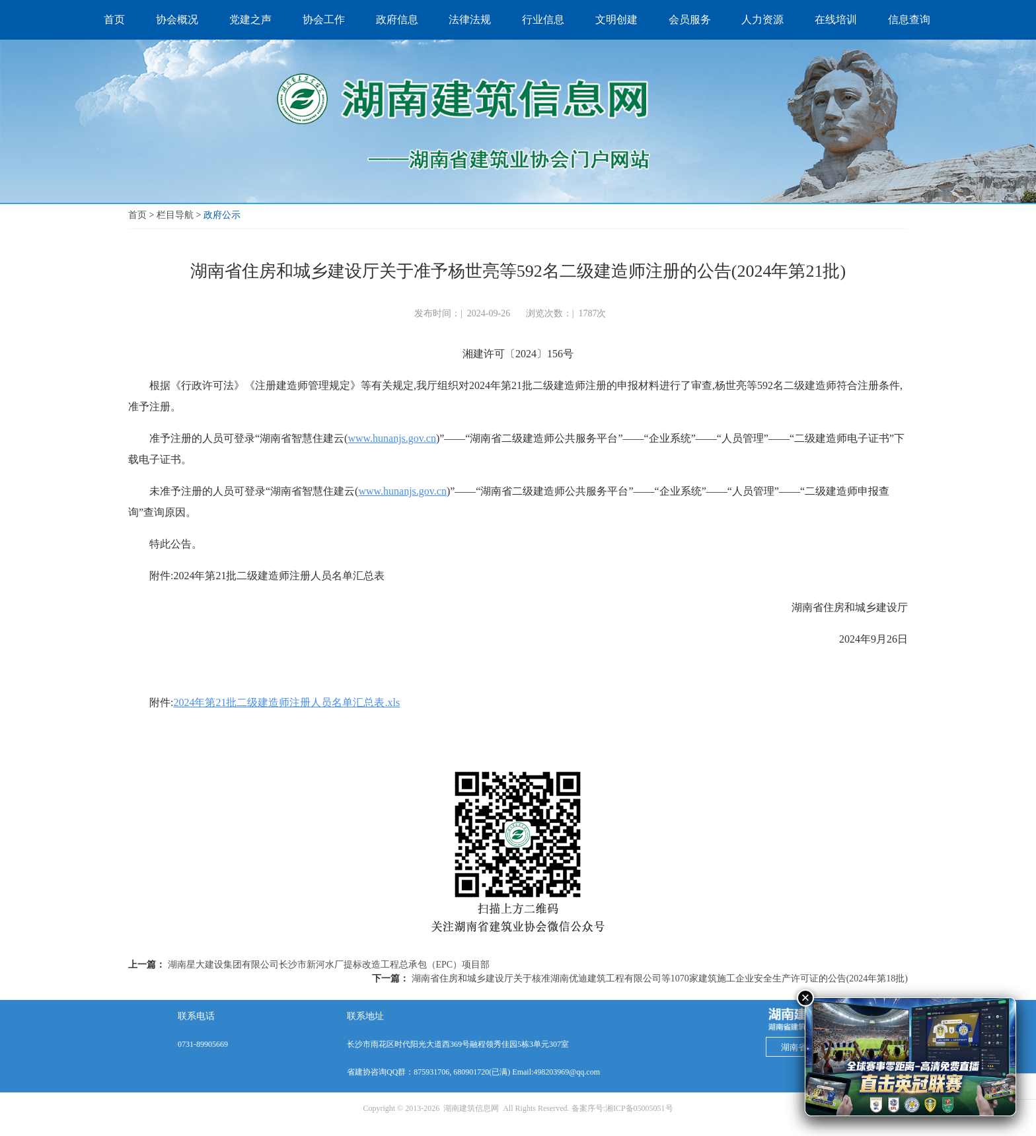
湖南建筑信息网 (471, 1108)
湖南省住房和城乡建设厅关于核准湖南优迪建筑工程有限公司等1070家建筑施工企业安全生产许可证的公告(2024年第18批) (660, 978)
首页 (137, 215)
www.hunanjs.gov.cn (391, 438)
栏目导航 (175, 215)
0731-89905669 (203, 1044)
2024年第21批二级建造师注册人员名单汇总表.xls (286, 702)
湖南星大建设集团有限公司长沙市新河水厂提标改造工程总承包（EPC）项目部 (329, 965)
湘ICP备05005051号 (639, 1108)
